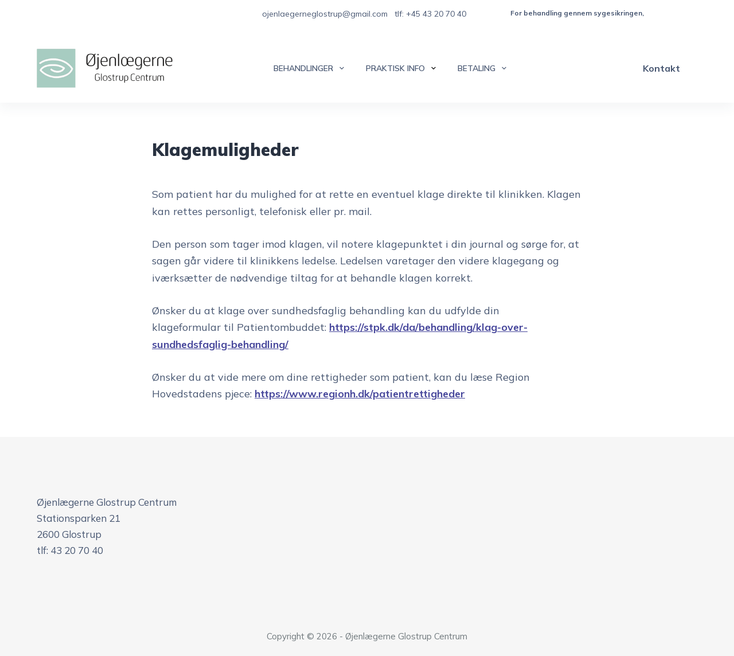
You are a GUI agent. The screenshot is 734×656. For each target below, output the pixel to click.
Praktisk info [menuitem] (403, 68)
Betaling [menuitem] (484, 68)
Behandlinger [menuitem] (311, 68)
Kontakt (661, 68)
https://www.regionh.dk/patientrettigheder (360, 393)
